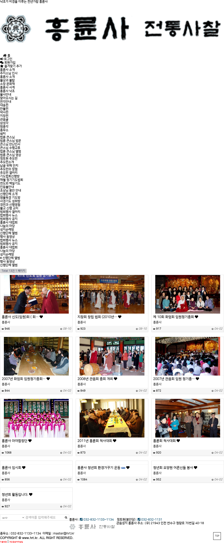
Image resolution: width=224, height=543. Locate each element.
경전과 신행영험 (10, 205)
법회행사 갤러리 (10, 212)
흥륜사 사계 (7, 87)
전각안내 (5, 102)
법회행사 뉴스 (8, 215)
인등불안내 (7, 187)
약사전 (4, 112)
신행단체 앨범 (8, 233)
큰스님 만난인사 (10, 144)
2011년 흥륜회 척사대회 (96, 441)
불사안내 (5, 94)
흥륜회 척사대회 (166, 441)
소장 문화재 (7, 84)
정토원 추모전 (8, 158)
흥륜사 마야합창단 (17, 441)
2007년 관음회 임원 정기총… (176, 379)
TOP (217, 536)
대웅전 (4, 105)
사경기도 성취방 (10, 201)
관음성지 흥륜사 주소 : (130, 523)
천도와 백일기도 (10, 183)
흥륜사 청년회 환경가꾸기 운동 (103, 468)
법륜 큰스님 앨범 (10, 151)
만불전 (4, 109)
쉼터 (3, 133)
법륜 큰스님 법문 (10, 141)
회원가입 (7, 62)
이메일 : (58, 533)
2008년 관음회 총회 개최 (97, 379)
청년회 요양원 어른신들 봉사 (175, 468)
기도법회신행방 (9, 176)
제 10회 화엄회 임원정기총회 (175, 317)
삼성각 (4, 123)
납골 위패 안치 (9, 165)
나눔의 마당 (7, 226)
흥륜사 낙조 (7, 91)
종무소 (4, 130)
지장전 (4, 116)
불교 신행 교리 (9, 208)
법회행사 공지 (8, 219)
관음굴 (4, 119)
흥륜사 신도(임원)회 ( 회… (22, 317)
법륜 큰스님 (7, 137)
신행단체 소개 (8, 194)
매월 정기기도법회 (11, 180)
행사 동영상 (7, 237)
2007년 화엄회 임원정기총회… (26, 379)
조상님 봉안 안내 (10, 190)
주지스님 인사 (12, 73)
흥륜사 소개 (7, 70)
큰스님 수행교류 (10, 148)
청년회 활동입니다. (17, 495)
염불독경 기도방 (10, 197)
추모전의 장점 (8, 169)
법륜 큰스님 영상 (10, 155)
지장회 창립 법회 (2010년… (99, 317)
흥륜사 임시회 (13, 468)
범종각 (4, 126)
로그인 (6, 59)
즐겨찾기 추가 (11, 66)
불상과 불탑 (7, 80)
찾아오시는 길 (8, 98)
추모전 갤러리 (8, 173)
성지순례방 (7, 229)
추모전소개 (7, 162)
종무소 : (5, 533)
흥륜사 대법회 (8, 222)
